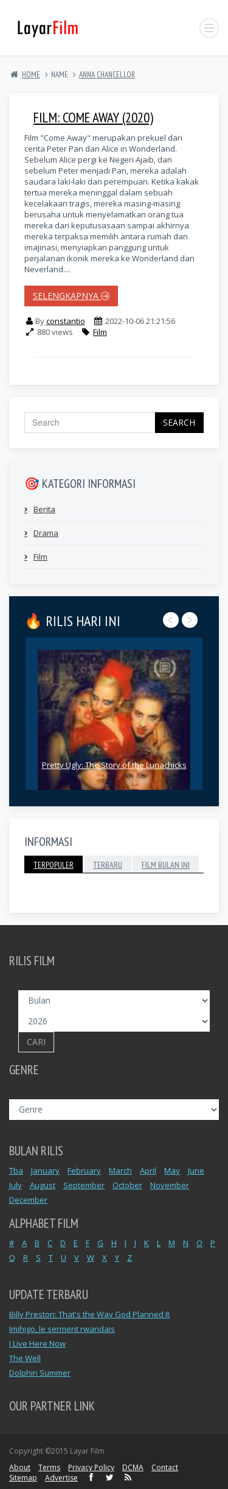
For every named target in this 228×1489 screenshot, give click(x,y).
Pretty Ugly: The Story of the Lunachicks (114, 764)
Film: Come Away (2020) (93, 117)
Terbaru (107, 864)
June (196, 1170)
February (84, 1170)
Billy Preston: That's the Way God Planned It (89, 1314)
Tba (16, 1170)
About (19, 1467)
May (172, 1170)
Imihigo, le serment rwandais (62, 1328)
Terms (49, 1467)
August (42, 1185)
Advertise (61, 1478)
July (15, 1185)
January (45, 1170)
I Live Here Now (37, 1343)
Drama (45, 532)
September (84, 1185)
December (28, 1199)
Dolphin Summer (40, 1372)
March (120, 1170)
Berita (44, 509)
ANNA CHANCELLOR (107, 74)
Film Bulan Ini (166, 864)
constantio (65, 320)
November (169, 1185)
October (127, 1185)
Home (31, 74)
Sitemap (23, 1478)
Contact (164, 1467)
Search (179, 422)
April (148, 1170)
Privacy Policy (91, 1467)
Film (100, 331)
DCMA (132, 1467)
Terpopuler (53, 864)
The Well (25, 1358)
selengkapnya (71, 295)
